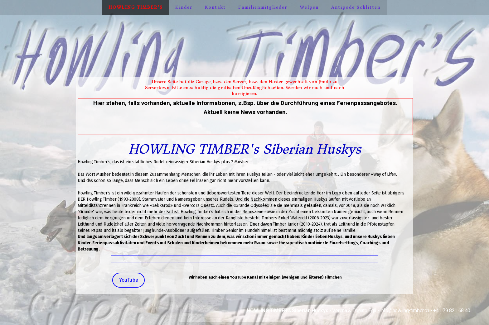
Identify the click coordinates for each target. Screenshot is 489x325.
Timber (109, 199)
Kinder (183, 7)
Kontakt (215, 7)
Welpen (309, 7)
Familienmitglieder (262, 7)
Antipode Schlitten (355, 7)
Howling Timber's (136, 7)
